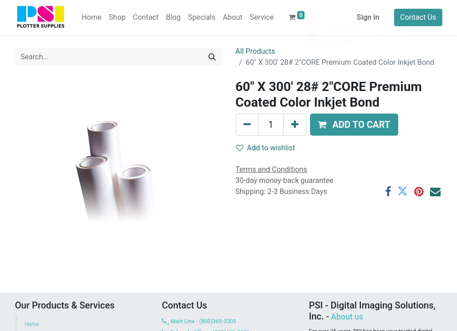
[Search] (212, 57)
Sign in (368, 17)
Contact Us (418, 17)
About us (347, 316)
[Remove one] (247, 125)
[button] (354, 125)
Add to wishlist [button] (265, 147)
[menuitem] (91, 17)
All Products (255, 51)
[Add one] (294, 125)
